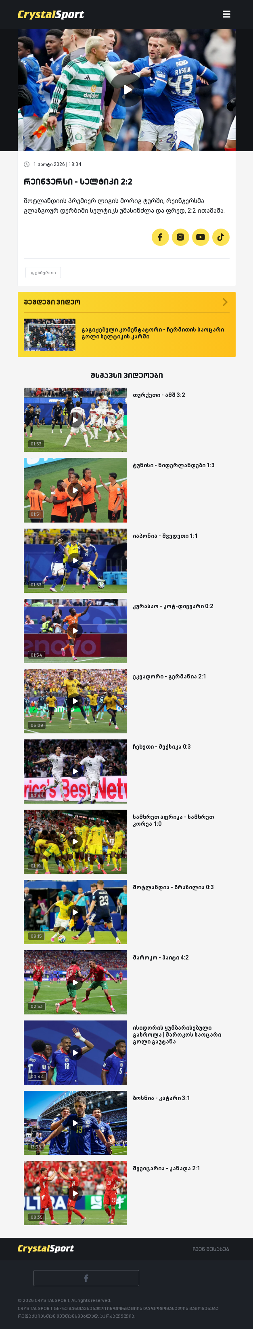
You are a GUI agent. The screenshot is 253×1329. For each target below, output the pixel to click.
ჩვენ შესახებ (210, 1249)
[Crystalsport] (51, 14)
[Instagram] (180, 237)
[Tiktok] (221, 237)
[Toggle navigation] (226, 15)
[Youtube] (200, 237)
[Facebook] (160, 237)
